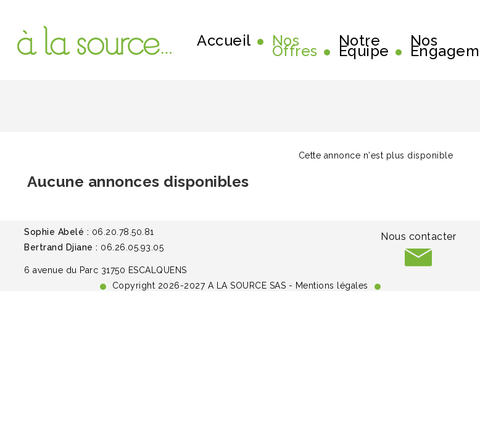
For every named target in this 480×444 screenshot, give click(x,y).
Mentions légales (332, 285)
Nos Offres (295, 46)
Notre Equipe (364, 46)
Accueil (224, 40)
